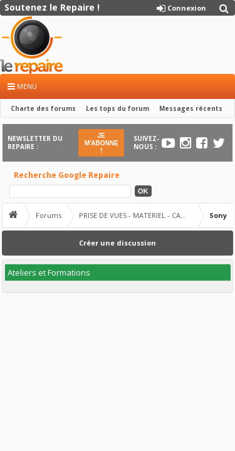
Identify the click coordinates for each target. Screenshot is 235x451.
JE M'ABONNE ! (101, 143)
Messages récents (190, 108)
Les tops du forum (117, 108)
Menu (22, 86)
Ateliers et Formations (49, 272)
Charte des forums (43, 108)
